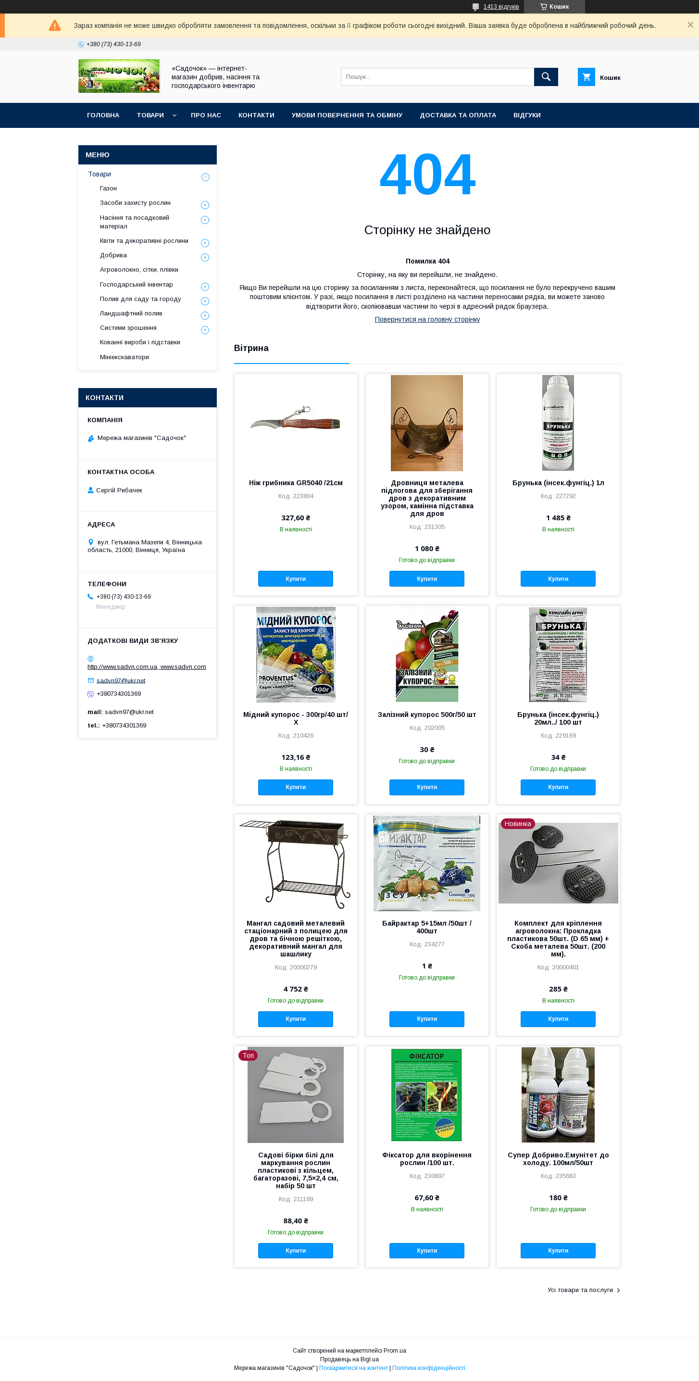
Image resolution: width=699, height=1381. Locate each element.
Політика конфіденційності (428, 1368)
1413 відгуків (501, 6)
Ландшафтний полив (131, 313)
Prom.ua (395, 1350)
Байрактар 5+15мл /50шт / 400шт (427, 927)
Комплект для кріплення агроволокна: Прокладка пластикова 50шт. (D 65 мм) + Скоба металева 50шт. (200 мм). (558, 938)
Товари (150, 115)
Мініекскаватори (124, 357)
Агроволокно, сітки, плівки (139, 269)
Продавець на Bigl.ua (349, 1359)
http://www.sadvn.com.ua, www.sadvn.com (146, 666)
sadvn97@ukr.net (121, 680)
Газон (108, 188)
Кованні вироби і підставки (140, 342)
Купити (296, 579)
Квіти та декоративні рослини (144, 240)
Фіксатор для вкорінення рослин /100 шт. (427, 1159)
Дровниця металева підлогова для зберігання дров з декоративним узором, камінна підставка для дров (427, 498)
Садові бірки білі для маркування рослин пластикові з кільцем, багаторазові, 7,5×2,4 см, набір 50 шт (295, 1170)
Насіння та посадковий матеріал (134, 222)
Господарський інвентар (136, 284)
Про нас (206, 115)
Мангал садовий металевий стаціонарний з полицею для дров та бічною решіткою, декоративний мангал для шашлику (296, 938)
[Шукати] (546, 77)
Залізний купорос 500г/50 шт (427, 714)
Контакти (256, 115)
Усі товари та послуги (580, 1289)
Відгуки (527, 115)
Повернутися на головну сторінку (427, 319)
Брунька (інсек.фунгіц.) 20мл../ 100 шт (558, 718)
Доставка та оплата (458, 115)
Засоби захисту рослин (135, 202)
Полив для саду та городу (140, 298)
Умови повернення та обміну (347, 115)
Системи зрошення (128, 327)
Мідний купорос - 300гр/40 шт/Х (295, 718)
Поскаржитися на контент (353, 1368)
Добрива (113, 255)
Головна (103, 115)
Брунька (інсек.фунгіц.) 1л (558, 483)
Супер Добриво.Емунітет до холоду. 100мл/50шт (558, 1159)
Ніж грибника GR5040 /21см (296, 483)
